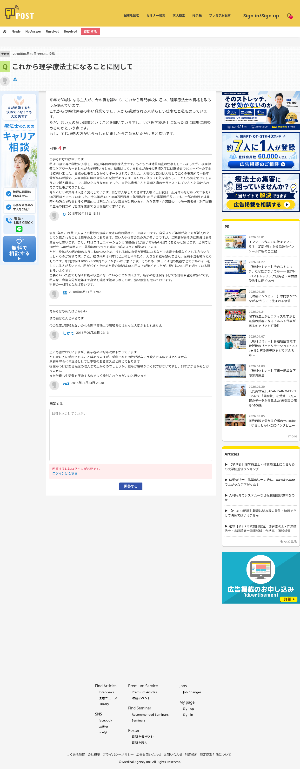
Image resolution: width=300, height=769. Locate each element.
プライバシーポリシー (118, 754)
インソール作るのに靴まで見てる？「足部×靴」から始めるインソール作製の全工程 (271, 246)
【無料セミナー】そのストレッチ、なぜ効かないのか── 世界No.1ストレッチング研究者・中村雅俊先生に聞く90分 (273, 274)
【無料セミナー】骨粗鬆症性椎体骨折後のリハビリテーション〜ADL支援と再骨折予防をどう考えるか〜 (273, 348)
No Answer (33, 31)
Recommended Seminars (150, 714)
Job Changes (192, 692)
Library (104, 704)
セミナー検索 (156, 15)
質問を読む (139, 743)
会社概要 (94, 754)
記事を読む (131, 15)
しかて (68, 333)
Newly (16, 31)
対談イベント (141, 698)
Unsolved (53, 31)
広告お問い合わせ (148, 754)
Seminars (139, 720)
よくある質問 (76, 754)
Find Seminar (139, 708)
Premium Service (143, 685)
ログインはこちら (64, 473)
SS (65, 292)
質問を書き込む (143, 737)
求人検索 (179, 15)
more (292, 436)
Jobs (183, 685)
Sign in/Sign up (261, 15)
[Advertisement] (261, 636)
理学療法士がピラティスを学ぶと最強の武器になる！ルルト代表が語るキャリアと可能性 (272, 321)
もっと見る (288, 541)
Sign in (188, 714)
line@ (103, 732)
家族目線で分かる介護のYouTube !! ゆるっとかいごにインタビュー (272, 423)
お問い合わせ (173, 754)
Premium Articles (144, 692)
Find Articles (105, 685)
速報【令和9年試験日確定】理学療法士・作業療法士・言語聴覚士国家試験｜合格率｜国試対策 (260, 528)
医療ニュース (108, 698)
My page (187, 702)
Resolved (70, 31)
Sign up (188, 708)
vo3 (66, 383)
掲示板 (197, 15)
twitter (103, 726)
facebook (105, 720)
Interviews (106, 692)
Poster (134, 730)
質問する (90, 31)
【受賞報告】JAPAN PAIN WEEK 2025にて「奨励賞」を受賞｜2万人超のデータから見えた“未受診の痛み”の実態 (273, 398)
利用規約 (191, 754)
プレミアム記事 (220, 15)
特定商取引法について (215, 754)
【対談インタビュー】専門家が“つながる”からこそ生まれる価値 (273, 298)
